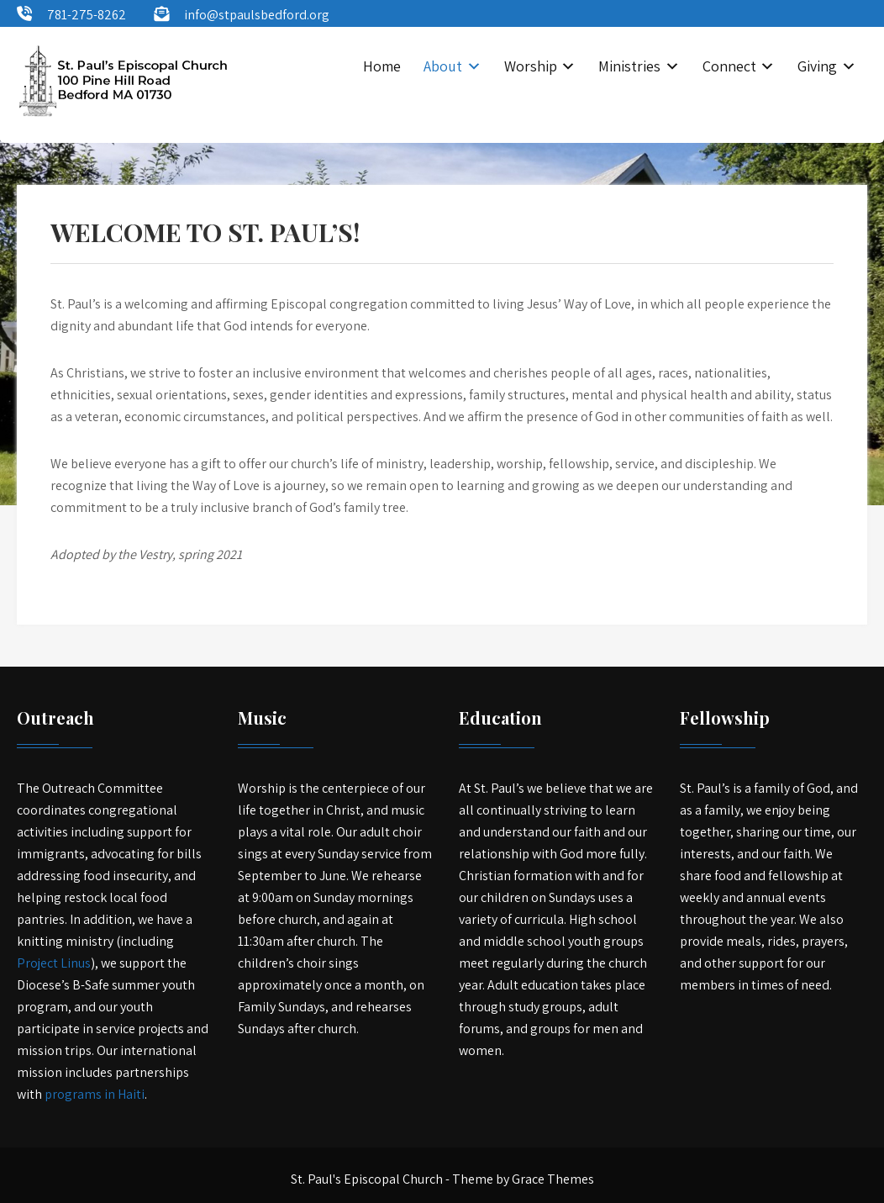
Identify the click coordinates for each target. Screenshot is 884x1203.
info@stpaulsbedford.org (256, 15)
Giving (817, 66)
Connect (729, 66)
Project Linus (54, 963)
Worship (530, 66)
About (443, 66)
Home (382, 66)
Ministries (629, 66)
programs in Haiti (95, 1094)
